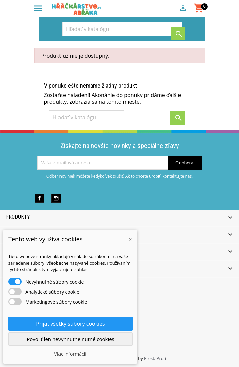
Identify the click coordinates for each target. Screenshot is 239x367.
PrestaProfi (155, 358)
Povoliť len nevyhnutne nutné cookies (70, 339)
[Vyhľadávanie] (122, 29)
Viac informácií (70, 354)
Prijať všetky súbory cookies (70, 323)
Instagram (56, 198)
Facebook (39, 198)
